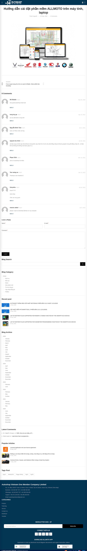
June (6, 349)
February (7, 341)
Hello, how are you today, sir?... (24, 433)
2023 (4, 382)
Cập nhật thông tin (10, 289)
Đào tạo (7, 280)
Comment (4, 230)
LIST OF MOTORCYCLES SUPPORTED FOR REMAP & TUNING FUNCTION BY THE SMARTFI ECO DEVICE (39, 315)
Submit (5, 254)
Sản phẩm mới (9, 285)
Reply (12, 107)
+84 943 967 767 (15, 490)
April (6, 345)
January (7, 338)
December (8, 379)
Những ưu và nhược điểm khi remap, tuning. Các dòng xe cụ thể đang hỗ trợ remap (32, 454)
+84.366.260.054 (24, 494)
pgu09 (32, 474)
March (7, 343)
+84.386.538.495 (25, 492)
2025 (4, 336)
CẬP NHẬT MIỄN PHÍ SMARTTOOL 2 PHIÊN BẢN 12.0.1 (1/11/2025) (28, 309)
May (6, 347)
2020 (4, 408)
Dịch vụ (7, 278)
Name (3, 223)
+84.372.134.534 (14, 494)
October (7, 358)
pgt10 (26, 474)
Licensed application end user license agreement (23, 447)
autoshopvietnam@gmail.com (17, 497)
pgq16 (4, 474)
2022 (4, 389)
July (6, 352)
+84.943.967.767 (15, 492)
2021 (4, 399)
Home (4, 276)
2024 (4, 363)
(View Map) (55, 487)
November (8, 360)
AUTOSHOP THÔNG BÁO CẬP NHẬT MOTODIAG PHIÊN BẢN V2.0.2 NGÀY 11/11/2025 (34, 303)
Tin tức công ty (9, 287)
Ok (83, 264)
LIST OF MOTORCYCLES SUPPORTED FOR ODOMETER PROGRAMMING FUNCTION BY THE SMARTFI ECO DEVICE (43, 322)
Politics (7, 291)
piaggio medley (19, 474)
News (6, 283)
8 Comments (53, 16)
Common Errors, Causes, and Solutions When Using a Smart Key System (29, 460)
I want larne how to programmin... (20, 436)
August (7, 354)
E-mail (46, 223)
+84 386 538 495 (25, 490)
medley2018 (11, 474)
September (8, 356)
